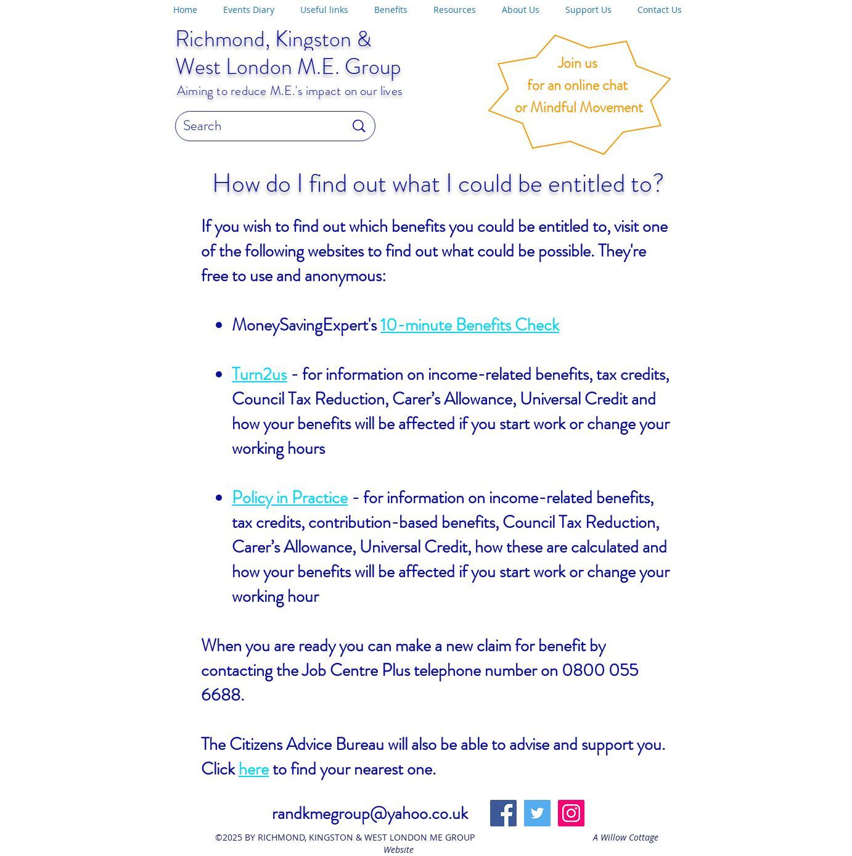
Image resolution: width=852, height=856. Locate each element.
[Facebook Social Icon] (503, 813)
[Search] (255, 126)
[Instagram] (571, 813)
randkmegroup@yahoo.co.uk (370, 813)
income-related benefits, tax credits (546, 374)
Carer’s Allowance (452, 399)
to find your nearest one (350, 769)
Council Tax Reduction (308, 399)
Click (220, 769)
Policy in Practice (290, 497)
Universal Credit (574, 399)
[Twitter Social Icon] (537, 813)
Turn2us (259, 374)
